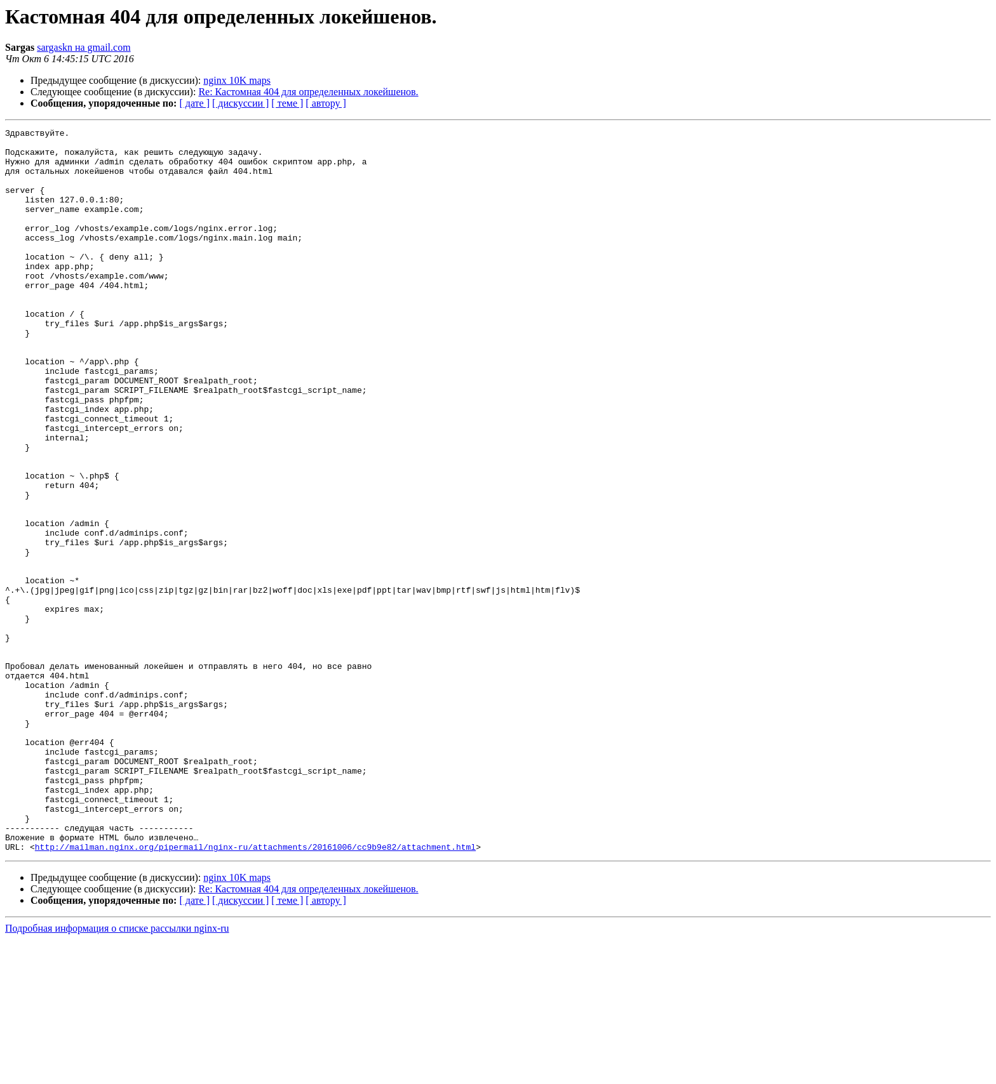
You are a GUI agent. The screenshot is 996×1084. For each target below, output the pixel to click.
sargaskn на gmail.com (83, 47)
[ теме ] (287, 103)
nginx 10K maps (237, 80)
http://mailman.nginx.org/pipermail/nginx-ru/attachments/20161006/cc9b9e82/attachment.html (255, 991)
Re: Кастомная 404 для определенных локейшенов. (308, 91)
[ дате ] (194, 103)
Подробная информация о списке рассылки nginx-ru (117, 1072)
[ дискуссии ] (240, 103)
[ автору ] (326, 103)
